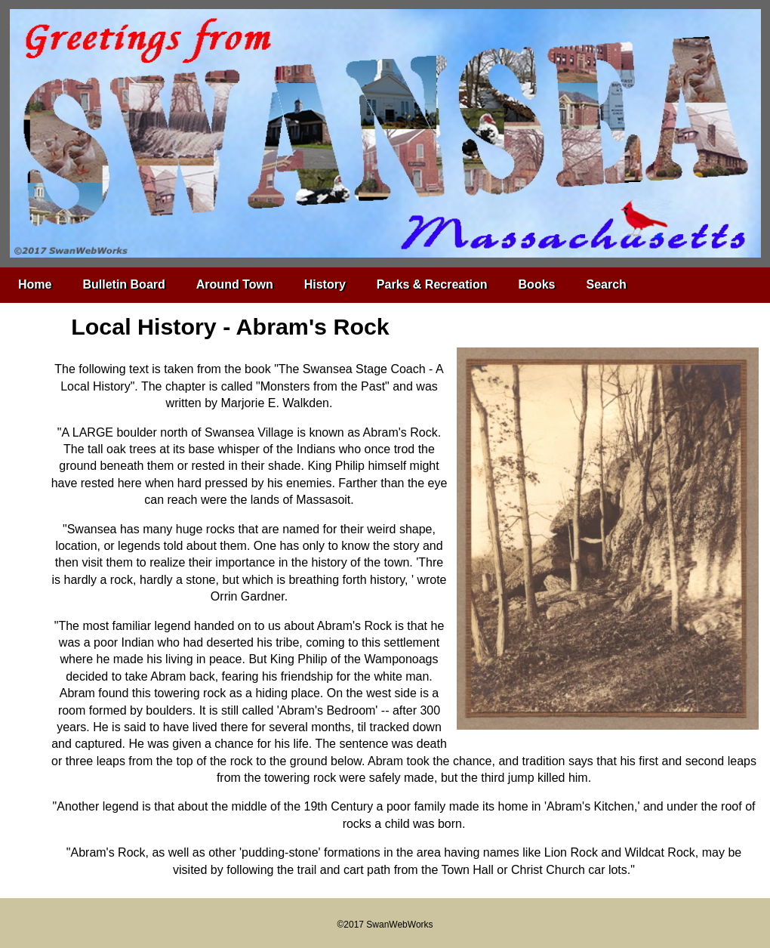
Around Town (234, 284)
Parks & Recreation (432, 284)
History (325, 284)
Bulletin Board (123, 284)
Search (606, 284)
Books (537, 284)
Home (34, 284)
